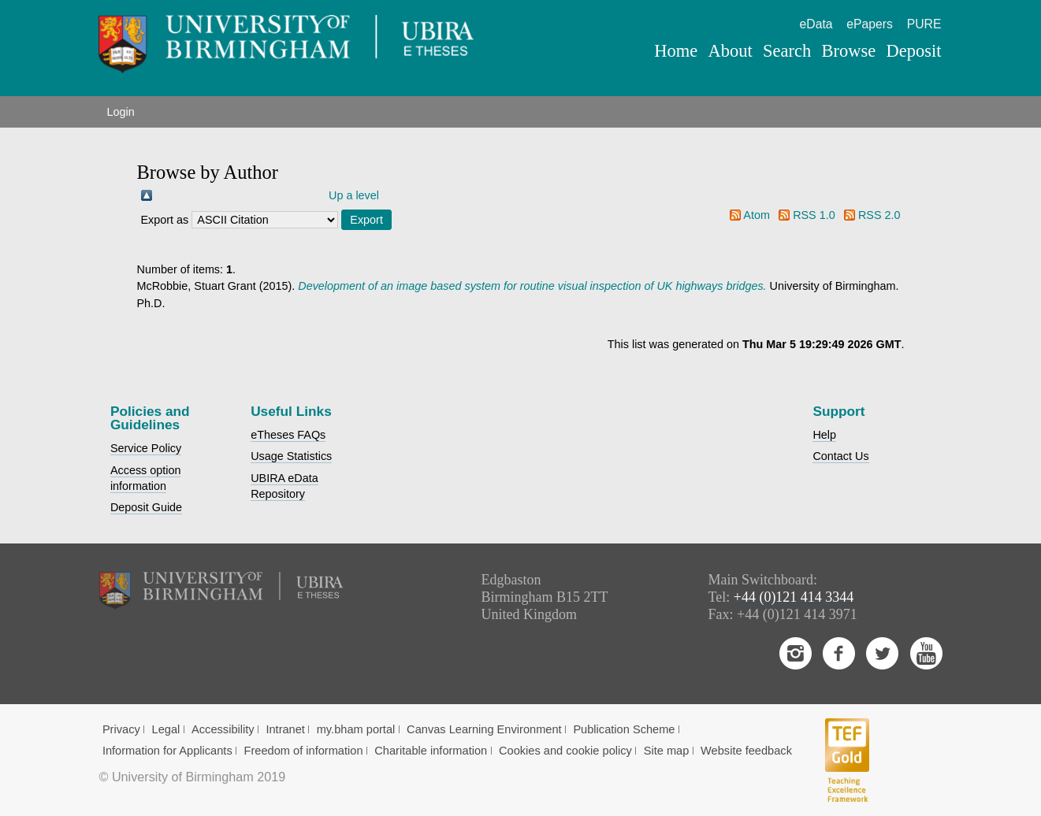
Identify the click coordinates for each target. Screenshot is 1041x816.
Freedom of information (303, 750)
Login (120, 112)
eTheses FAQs (288, 434)
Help (824, 434)
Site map (667, 750)
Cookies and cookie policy (565, 750)
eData (816, 24)
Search (787, 51)
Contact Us (840, 456)
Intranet (285, 729)
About (730, 51)
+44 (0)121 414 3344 (794, 597)
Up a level (354, 195)
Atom (756, 215)
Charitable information (430, 750)
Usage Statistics (291, 456)
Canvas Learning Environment (484, 729)
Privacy (121, 729)
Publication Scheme (624, 729)
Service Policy (145, 448)
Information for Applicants (167, 750)
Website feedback (746, 750)
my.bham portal (356, 729)
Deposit (913, 51)
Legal (166, 729)
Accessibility (223, 729)
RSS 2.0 (879, 215)
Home (675, 51)
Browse (848, 51)
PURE (924, 24)
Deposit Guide (146, 507)
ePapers (869, 24)
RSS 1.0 (814, 215)
